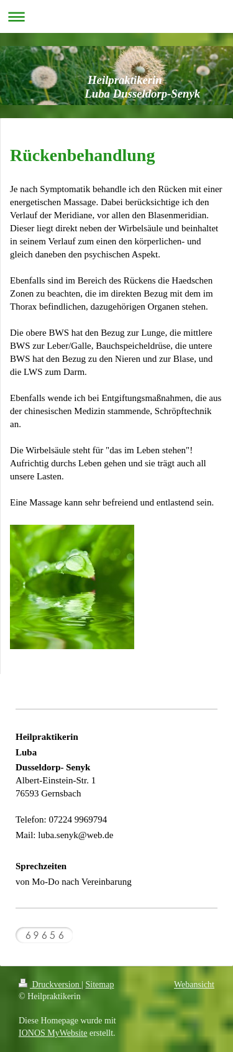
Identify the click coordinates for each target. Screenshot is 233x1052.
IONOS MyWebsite (53, 1033)
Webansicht (194, 984)
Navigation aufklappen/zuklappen (116, 16)
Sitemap (100, 984)
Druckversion (50, 984)
